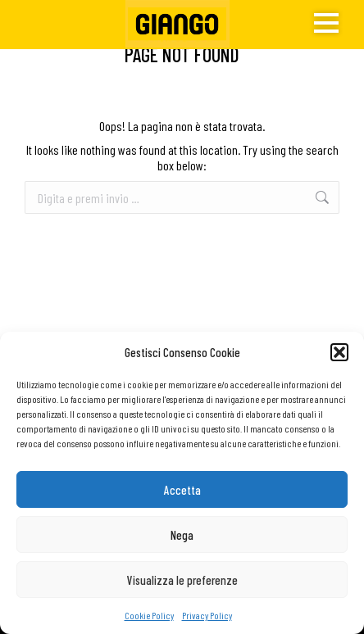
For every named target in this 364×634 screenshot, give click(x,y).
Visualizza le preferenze (182, 580)
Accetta (182, 489)
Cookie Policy (149, 615)
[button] (339, 352)
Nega (182, 535)
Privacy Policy (207, 615)
